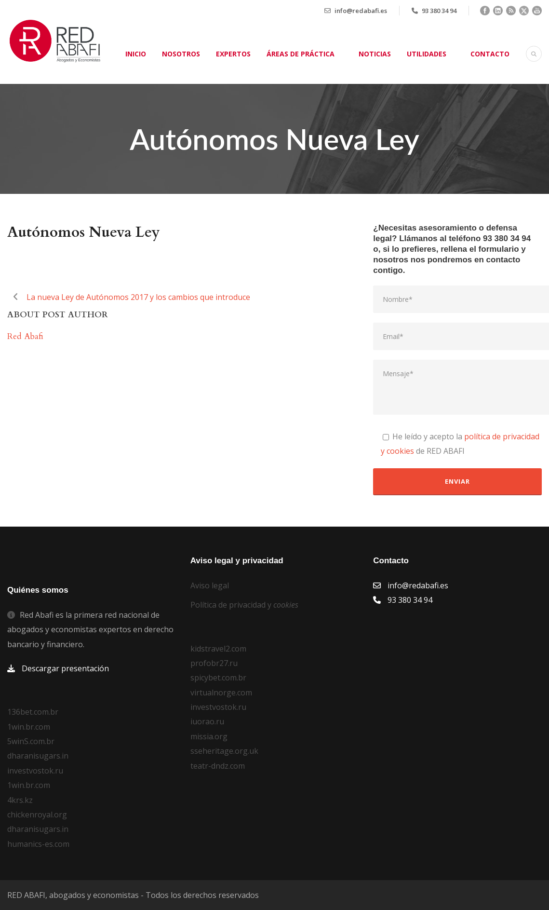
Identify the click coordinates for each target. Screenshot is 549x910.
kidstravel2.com (218, 648)
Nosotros (181, 53)
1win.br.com (28, 726)
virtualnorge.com (221, 692)
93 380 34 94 (439, 10)
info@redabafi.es (361, 10)
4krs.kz (20, 800)
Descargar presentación (65, 668)
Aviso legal (209, 585)
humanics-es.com (38, 844)
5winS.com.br (30, 741)
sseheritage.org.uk (224, 751)
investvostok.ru (35, 770)
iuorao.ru (207, 721)
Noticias (375, 53)
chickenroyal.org (37, 814)
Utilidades (426, 53)
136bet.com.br (32, 711)
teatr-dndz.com (217, 766)
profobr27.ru (214, 663)
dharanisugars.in (37, 755)
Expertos (233, 53)
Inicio (135, 53)
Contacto (489, 53)
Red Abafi (25, 336)
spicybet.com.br (218, 677)
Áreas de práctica (301, 53)
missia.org (209, 736)
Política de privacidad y (244, 604)
